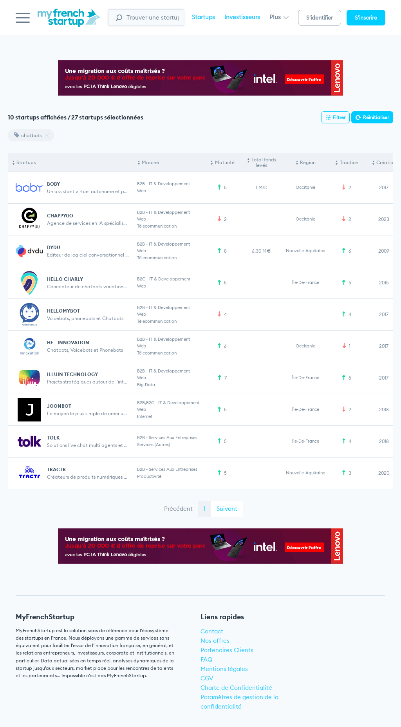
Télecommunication (157, 226)
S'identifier (319, 17)
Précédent (178, 508)
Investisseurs (242, 17)
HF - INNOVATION (68, 342)
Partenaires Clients (226, 650)
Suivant (227, 508)
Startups (203, 17)
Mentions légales (224, 669)
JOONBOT (59, 406)
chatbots (28, 135)
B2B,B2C (145, 402)
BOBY (53, 184)
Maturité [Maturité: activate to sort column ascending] (225, 162)
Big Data (146, 384)
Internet (144, 416)
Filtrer (339, 117)
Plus (279, 17)
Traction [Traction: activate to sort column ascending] (349, 162)
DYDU (53, 247)
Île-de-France (305, 282)
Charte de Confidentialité (236, 687)
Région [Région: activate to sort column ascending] (308, 162)
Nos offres (214, 640)
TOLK (53, 438)
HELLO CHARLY (65, 279)
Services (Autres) (153, 444)
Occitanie (305, 187)
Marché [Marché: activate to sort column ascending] (150, 162)
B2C (141, 279)
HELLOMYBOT (63, 311)
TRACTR (56, 469)
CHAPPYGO (60, 216)
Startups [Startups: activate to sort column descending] (26, 162)
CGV (206, 678)
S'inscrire (366, 17)
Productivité (149, 476)
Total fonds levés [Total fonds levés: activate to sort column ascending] (263, 162)
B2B (141, 183)
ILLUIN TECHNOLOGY (72, 374)
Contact (211, 631)
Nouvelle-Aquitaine (305, 250)
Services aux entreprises (173, 437)
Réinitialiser (376, 117)
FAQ (206, 659)
